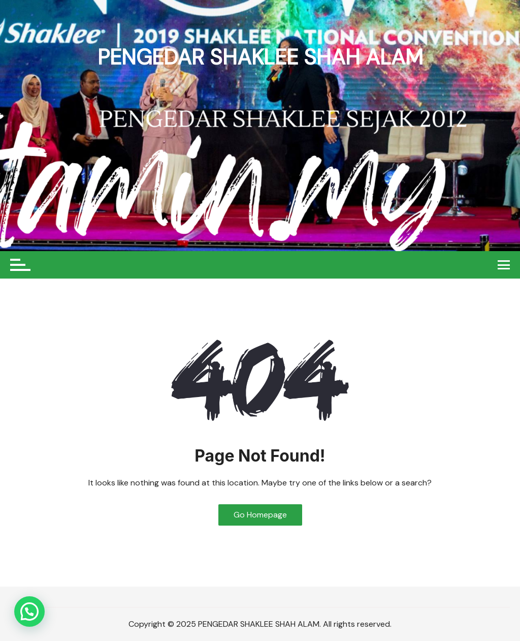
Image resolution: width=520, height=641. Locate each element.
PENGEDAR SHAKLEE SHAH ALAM (260, 57)
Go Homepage (260, 514)
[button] (29, 611)
